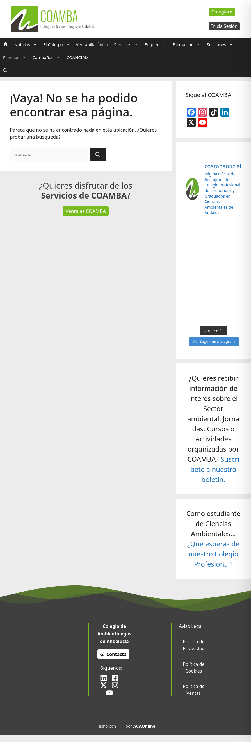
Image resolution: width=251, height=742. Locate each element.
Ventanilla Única (92, 44)
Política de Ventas (193, 689)
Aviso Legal (190, 626)
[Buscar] (98, 154)
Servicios (128, 44)
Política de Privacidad (194, 645)
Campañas (48, 57)
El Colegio (58, 44)
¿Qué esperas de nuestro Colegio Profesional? (213, 554)
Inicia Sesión (224, 26)
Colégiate (221, 11)
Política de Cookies (193, 667)
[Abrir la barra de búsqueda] (5, 70)
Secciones (221, 44)
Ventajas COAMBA (86, 211)
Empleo (157, 44)
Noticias (27, 44)
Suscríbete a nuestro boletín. (214, 469)
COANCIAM (83, 57)
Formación (188, 44)
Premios (16, 57)
